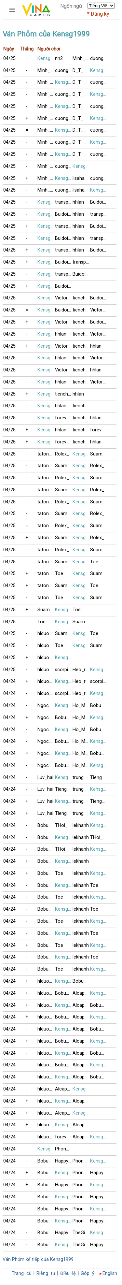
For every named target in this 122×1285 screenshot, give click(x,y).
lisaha (79, 178)
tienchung (81, 298)
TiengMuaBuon (99, 777)
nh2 (59, 58)
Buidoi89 (99, 202)
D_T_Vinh (81, 70)
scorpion (64, 669)
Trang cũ (22, 1273)
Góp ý (87, 1273)
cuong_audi (64, 70)
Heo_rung (81, 669)
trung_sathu (81, 777)
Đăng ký (100, 14)
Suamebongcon (99, 454)
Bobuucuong (99, 705)
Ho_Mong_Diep (81, 705)
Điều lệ (68, 1273)
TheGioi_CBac (81, 1232)
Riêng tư (45, 1273)
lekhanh (81, 825)
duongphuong (99, 58)
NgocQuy (46, 705)
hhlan (78, 202)
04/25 (9, 58)
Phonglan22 (64, 1149)
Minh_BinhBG (81, 58)
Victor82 (64, 298)
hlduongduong (46, 633)
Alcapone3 (81, 993)
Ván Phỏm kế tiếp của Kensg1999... (39, 1259)
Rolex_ (62, 454)
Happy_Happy (64, 1161)
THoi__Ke (64, 825)
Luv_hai (45, 777)
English (109, 1273)
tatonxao (46, 454)
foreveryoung (64, 418)
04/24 (9, 681)
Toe (94, 562)
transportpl (64, 202)
